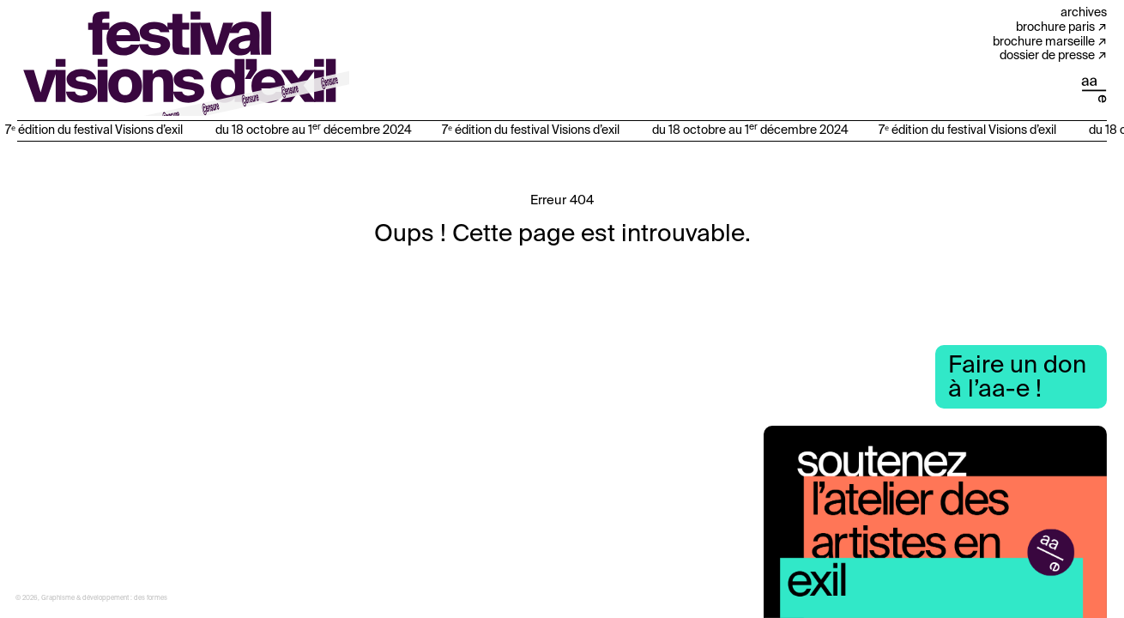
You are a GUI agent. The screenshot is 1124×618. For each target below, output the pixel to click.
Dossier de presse (1047, 56)
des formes (150, 598)
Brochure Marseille (1044, 42)
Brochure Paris (1055, 27)
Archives (1084, 13)
